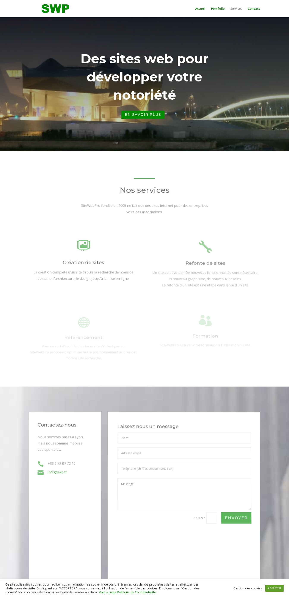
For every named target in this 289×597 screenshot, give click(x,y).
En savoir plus (143, 115)
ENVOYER (236, 518)
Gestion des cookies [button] (247, 588)
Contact (254, 9)
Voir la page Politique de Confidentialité (127, 592)
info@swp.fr (57, 472)
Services (236, 9)
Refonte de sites (205, 265)
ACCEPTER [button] (274, 588)
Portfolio (218, 9)
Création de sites (83, 264)
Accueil (200, 9)
